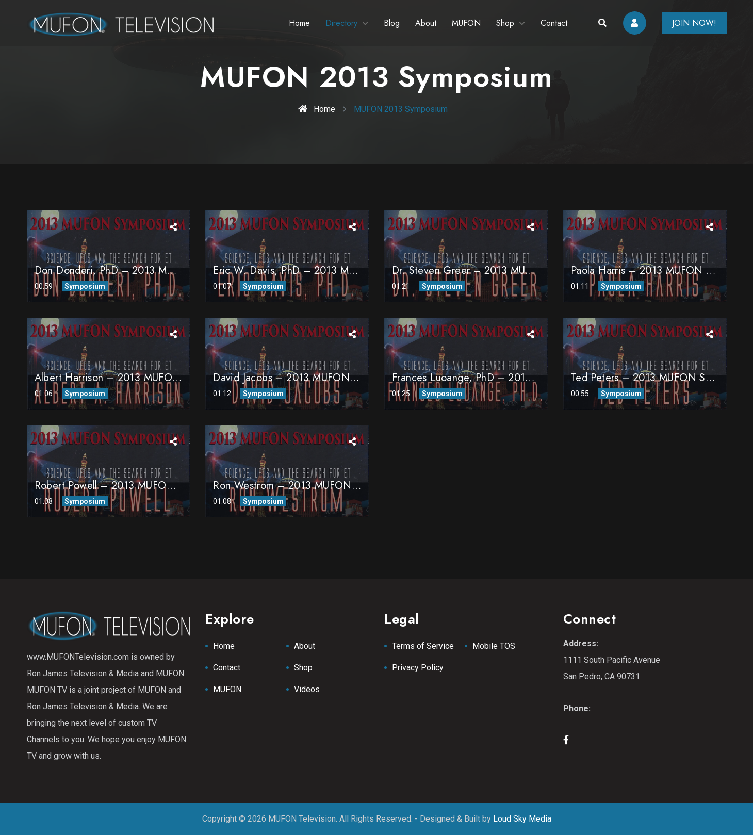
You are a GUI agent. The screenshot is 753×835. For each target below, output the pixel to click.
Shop (505, 23)
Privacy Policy (418, 668)
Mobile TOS (493, 646)
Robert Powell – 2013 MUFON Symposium (132, 485)
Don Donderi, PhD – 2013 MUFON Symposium (142, 270)
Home (299, 23)
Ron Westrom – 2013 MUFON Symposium (309, 485)
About (425, 23)
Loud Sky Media (522, 819)
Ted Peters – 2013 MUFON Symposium (660, 377)
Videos (307, 689)
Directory (341, 23)
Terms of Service (423, 646)
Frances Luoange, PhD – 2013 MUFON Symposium (509, 377)
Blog (392, 23)
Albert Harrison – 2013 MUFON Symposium (135, 377)
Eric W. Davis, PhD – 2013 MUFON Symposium (322, 270)
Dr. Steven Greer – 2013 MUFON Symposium (497, 270)
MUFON (466, 23)
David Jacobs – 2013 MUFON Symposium (308, 377)
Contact (554, 23)
